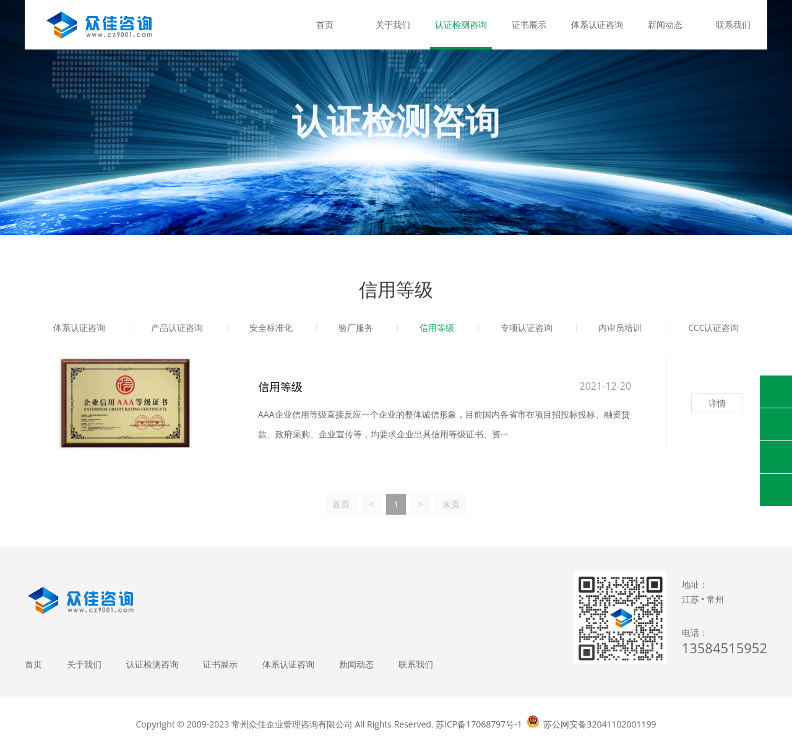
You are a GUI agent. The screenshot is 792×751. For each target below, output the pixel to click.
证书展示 (529, 24)
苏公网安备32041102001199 (599, 724)
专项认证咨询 (527, 329)
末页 (451, 512)
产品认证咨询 (177, 329)
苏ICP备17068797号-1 (479, 724)
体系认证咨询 (597, 24)
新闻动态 (665, 24)
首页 (325, 24)
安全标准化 (271, 329)
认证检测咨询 (461, 24)
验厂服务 (355, 329)
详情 (717, 403)
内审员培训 (620, 329)
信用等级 (437, 329)
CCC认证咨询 (713, 329)
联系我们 (733, 24)
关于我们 (393, 24)
